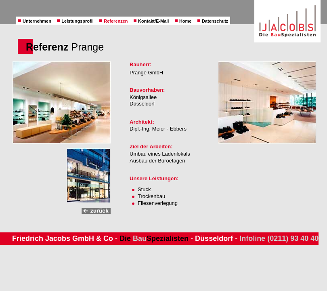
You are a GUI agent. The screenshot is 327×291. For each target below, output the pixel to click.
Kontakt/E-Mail (151, 21)
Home (183, 21)
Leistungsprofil (75, 21)
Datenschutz (212, 21)
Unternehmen (34, 21)
